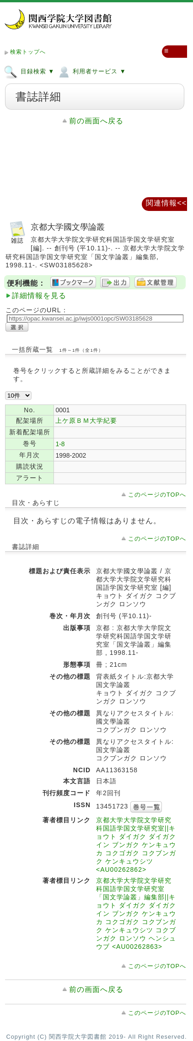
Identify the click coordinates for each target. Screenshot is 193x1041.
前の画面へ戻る (96, 121)
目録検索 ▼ (29, 71)
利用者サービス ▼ (91, 71)
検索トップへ (28, 52)
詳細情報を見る (39, 295)
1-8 (59, 444)
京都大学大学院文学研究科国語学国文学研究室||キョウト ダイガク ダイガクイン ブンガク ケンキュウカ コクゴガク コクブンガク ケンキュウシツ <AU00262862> (136, 844)
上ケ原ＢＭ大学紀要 (86, 420)
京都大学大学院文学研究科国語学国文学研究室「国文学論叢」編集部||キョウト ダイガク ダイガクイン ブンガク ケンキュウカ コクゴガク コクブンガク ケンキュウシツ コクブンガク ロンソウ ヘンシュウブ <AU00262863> (136, 913)
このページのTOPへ (157, 494)
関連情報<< (166, 203)
